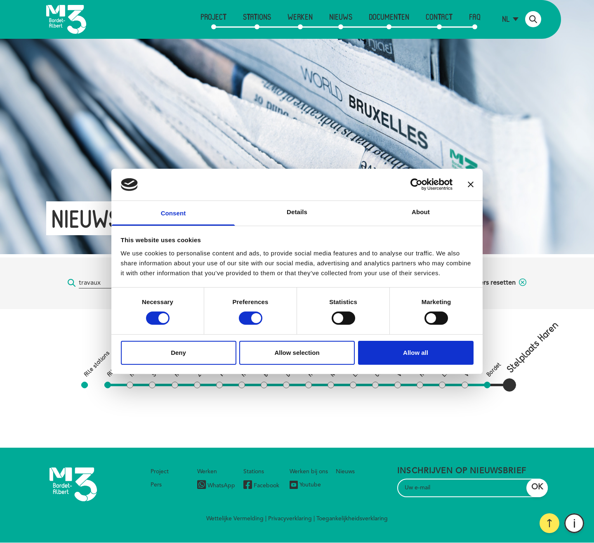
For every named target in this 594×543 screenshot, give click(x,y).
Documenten (389, 16)
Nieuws (340, 16)
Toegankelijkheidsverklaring (352, 519)
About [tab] (421, 211)
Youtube (305, 485)
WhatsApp (216, 486)
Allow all (415, 352)
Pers (156, 485)
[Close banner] (471, 184)
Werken (300, 16)
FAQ (475, 16)
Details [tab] (297, 211)
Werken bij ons (309, 472)
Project (213, 16)
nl (506, 18)
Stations (257, 16)
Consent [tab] (173, 213)
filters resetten (499, 283)
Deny (178, 352)
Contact (439, 16)
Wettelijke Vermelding (235, 519)
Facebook (261, 486)
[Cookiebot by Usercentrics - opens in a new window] (416, 184)
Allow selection (296, 352)
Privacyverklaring (290, 519)
